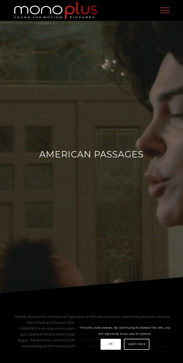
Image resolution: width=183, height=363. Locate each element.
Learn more (137, 344)
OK (110, 344)
